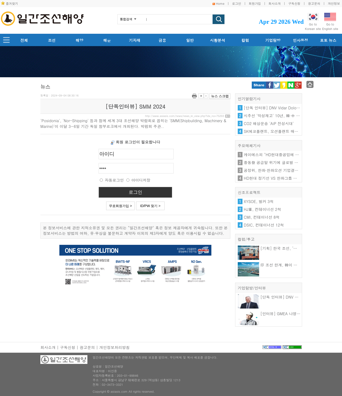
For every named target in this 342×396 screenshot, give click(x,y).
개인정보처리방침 (114, 347)
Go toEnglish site (330, 22)
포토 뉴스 (328, 40)
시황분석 (217, 40)
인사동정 (300, 40)
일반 (190, 40)
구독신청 (294, 3)
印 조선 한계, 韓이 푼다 (269, 265)
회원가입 (255, 3)
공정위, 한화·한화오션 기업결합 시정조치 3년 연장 (287, 170)
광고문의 (314, 3)
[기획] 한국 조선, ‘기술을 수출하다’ (280, 248)
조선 (52, 40)
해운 (107, 40)
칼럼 (245, 40)
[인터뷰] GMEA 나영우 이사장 (275, 313)
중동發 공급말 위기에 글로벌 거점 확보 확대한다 (285, 162)
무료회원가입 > (120, 206)
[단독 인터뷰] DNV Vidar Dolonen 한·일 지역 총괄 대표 (291, 108)
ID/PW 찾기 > (150, 206)
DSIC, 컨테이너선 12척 (264, 225)
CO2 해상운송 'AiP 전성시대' (269, 123)
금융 (162, 40)
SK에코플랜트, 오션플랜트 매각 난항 (275, 131)
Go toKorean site (313, 22)
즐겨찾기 (12, 3)
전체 (24, 40)
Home (220, 3)
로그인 (236, 3)
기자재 (134, 40)
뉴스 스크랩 (220, 96)
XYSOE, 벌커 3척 (259, 201)
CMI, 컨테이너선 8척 (262, 217)
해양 (79, 40)
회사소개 (275, 3)
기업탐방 (272, 40)
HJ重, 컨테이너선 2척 (262, 209)
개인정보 (334, 3)
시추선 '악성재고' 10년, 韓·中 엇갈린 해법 (280, 115)
